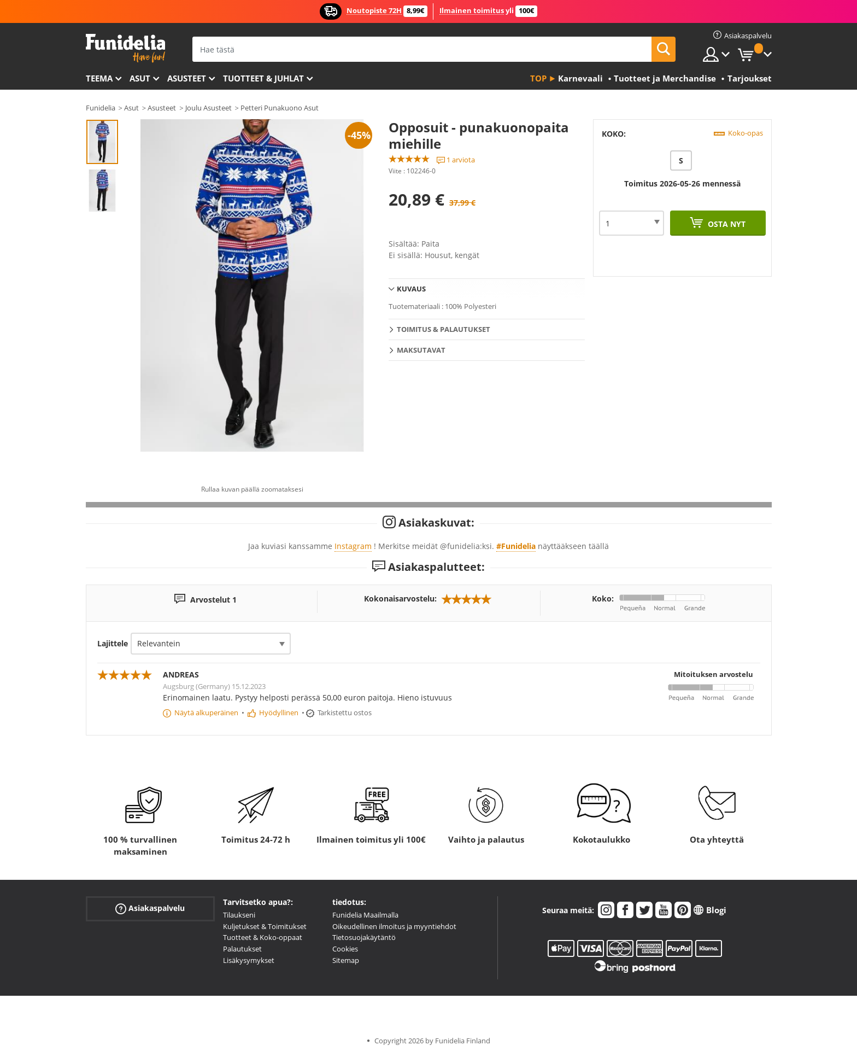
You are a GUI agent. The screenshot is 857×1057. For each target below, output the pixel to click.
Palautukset (242, 949)
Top (538, 78)
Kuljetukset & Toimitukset (265, 926)
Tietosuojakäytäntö (364, 937)
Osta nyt (726, 224)
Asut (140, 78)
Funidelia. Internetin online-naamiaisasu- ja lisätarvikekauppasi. (125, 48)
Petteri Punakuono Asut (279, 108)
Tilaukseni (239, 915)
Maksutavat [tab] (421, 350)
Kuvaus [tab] (411, 289)
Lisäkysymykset (248, 960)
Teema (99, 78)
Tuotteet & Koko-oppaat (262, 937)
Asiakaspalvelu (150, 908)
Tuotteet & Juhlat (263, 78)
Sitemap (345, 960)
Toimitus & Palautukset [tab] (443, 329)
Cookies (345, 949)
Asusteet (186, 78)
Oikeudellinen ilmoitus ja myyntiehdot (394, 926)
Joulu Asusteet (208, 108)
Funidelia (100, 108)
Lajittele (112, 643)
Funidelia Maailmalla (365, 915)
